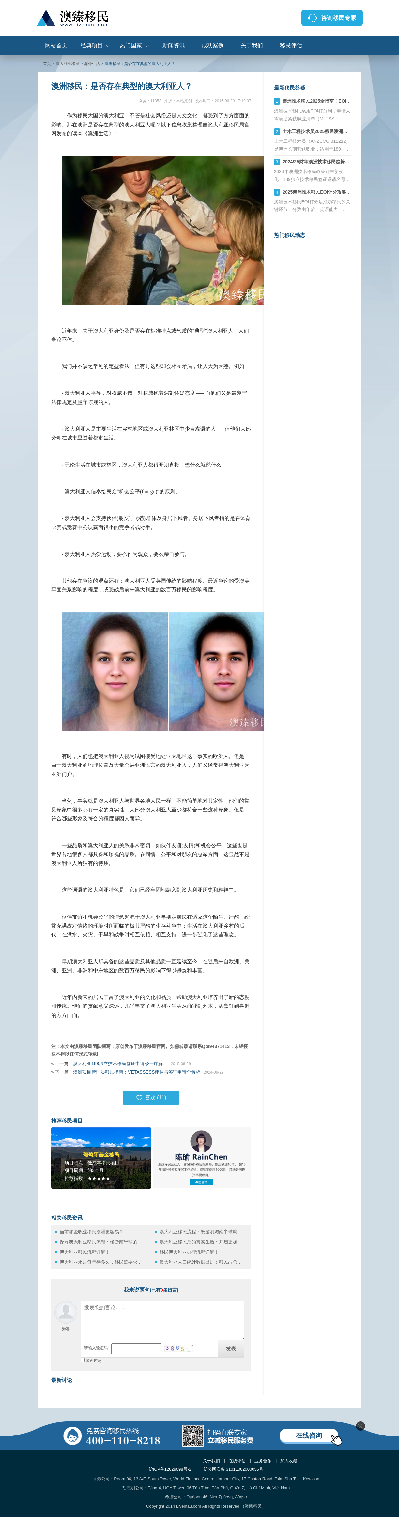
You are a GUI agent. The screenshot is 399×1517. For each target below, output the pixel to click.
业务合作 (262, 1460)
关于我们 (252, 45)
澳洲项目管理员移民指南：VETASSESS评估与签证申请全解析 (136, 1072)
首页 (47, 63)
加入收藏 (288, 1460)
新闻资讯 (173, 45)
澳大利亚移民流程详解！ (85, 1252)
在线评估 (237, 1460)
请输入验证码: (96, 1348)
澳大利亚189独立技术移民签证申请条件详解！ (120, 1063)
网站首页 (56, 45)
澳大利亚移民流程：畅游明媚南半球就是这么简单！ (202, 1231)
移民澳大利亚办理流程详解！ (189, 1252)
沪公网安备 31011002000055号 (233, 1469)
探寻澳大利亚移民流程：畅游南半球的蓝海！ (103, 1241)
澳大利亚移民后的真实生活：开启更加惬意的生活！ (202, 1241)
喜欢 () (151, 1097)
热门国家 (131, 45)
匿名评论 (93, 1361)
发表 (231, 1348)
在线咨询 (309, 1435)
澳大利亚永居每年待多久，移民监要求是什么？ (103, 1262)
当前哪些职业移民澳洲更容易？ (92, 1231)
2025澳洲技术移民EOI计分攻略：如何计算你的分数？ (337, 192)
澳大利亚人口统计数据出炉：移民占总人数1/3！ (202, 1262)
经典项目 (92, 45)
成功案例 (213, 45)
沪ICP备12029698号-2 (170, 1469)
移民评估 (291, 45)
